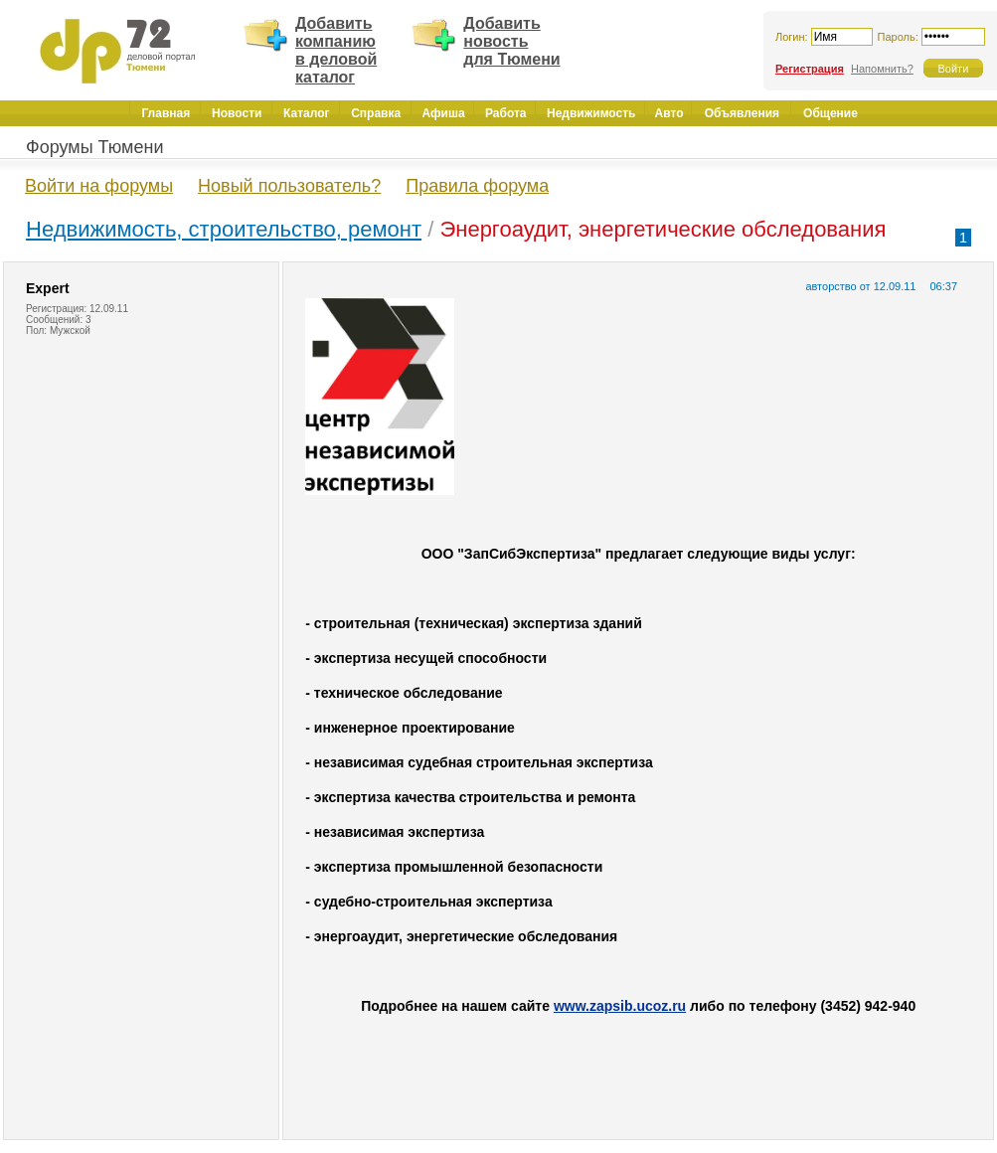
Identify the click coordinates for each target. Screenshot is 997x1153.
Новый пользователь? (289, 186)
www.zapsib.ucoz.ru (620, 1006)
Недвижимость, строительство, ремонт (223, 229)
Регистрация (809, 69)
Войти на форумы (99, 186)
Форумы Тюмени (95, 147)
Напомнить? (882, 69)
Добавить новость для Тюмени (511, 41)
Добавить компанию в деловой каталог (336, 50)
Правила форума (477, 186)
